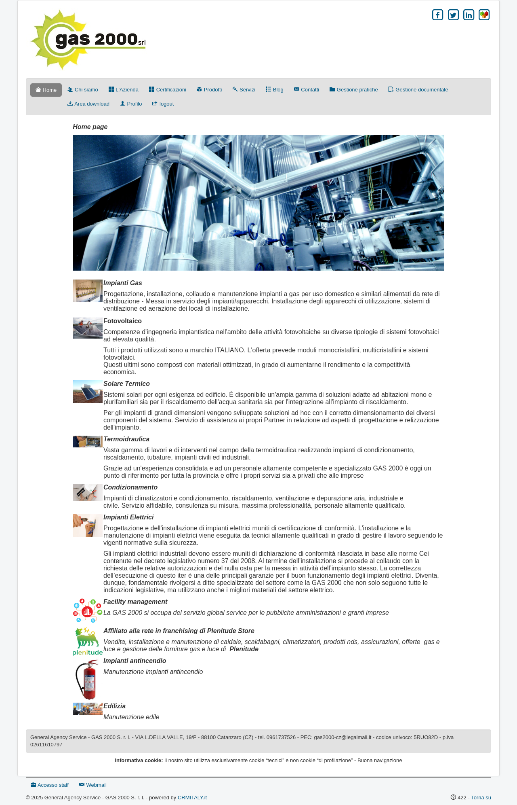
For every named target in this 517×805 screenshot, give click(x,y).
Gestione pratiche (354, 90)
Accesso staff (50, 785)
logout (163, 104)
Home (46, 90)
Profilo (131, 104)
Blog (275, 90)
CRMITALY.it (192, 797)
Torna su (481, 797)
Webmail (93, 785)
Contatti (306, 90)
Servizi (243, 90)
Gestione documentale (418, 90)
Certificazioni (167, 90)
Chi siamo (82, 90)
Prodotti (209, 90)
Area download (88, 104)
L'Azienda (124, 90)
